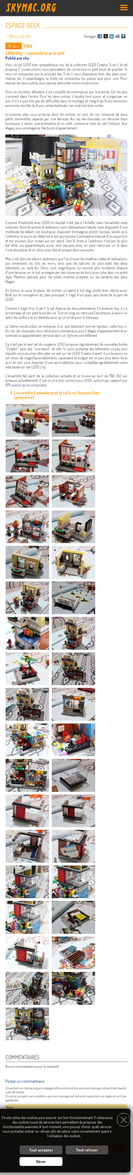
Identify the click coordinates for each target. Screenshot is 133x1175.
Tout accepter (41, 1150)
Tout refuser (87, 1150)
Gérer (41, 1161)
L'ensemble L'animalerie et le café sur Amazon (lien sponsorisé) (56, 395)
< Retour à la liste (18, 36)
